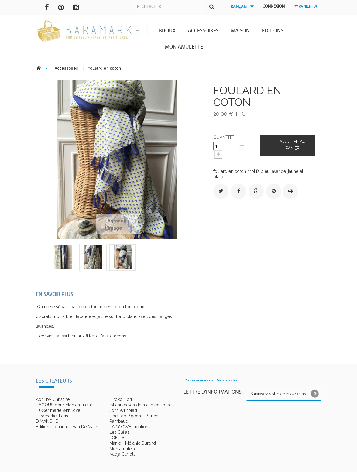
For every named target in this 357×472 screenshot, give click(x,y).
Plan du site (227, 381)
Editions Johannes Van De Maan (67, 426)
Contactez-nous (199, 381)
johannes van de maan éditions (139, 404)
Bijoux (167, 31)
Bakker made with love (58, 410)
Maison (240, 31)
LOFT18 (117, 437)
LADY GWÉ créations (129, 426)
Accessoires (203, 31)
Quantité (223, 137)
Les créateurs (54, 381)
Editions (272, 31)
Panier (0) (305, 6)
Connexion (274, 6)
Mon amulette (184, 47)
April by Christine (53, 399)
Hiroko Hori (120, 399)
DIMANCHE (47, 421)
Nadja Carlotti (122, 454)
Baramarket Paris (52, 415)
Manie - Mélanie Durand (132, 443)
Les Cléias (119, 432)
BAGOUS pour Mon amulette (64, 404)
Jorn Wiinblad (123, 410)
